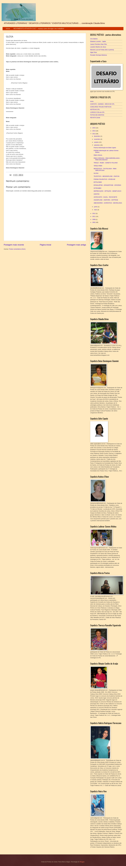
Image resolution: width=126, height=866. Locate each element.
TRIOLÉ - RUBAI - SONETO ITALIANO (106, 163)
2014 (94, 131)
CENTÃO (96, 194)
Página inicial (45, 245)
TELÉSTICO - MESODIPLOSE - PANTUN (106, 176)
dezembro (97, 136)
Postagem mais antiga (76, 245)
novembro (97, 139)
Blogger (82, 862)
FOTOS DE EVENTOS (97, 115)
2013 (94, 134)
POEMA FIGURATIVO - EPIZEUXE (104, 179)
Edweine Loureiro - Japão (98, 41)
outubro (96, 142)
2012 (94, 213)
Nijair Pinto (93, 52)
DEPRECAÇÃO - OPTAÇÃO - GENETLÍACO (107, 191)
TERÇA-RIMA (98, 166)
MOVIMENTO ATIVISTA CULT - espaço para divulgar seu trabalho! (38, 28)
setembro (97, 145)
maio (95, 209)
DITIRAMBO (97, 188)
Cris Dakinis (94, 39)
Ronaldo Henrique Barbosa (98, 55)
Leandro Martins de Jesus (98, 47)
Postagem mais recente (14, 245)
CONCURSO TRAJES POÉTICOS (100, 107)
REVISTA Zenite (95, 117)
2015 (94, 128)
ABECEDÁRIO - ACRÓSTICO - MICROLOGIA (108, 203)
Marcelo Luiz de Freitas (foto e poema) (102, 49)
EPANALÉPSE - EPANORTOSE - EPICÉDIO (107, 185)
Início (8, 28)
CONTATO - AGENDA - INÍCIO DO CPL (102, 104)
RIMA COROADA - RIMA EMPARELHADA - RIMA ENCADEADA (107, 159)
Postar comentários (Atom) (17, 249)
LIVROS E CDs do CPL (97, 112)
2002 (94, 222)
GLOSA (96, 173)
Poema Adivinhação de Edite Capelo (105, 147)
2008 (94, 219)
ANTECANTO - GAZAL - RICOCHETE (105, 197)
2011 (94, 216)
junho (96, 206)
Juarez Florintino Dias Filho (98, 44)
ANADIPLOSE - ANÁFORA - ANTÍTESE (106, 200)
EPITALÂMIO (98, 182)
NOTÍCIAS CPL (95, 109)
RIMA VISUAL (98, 155)
